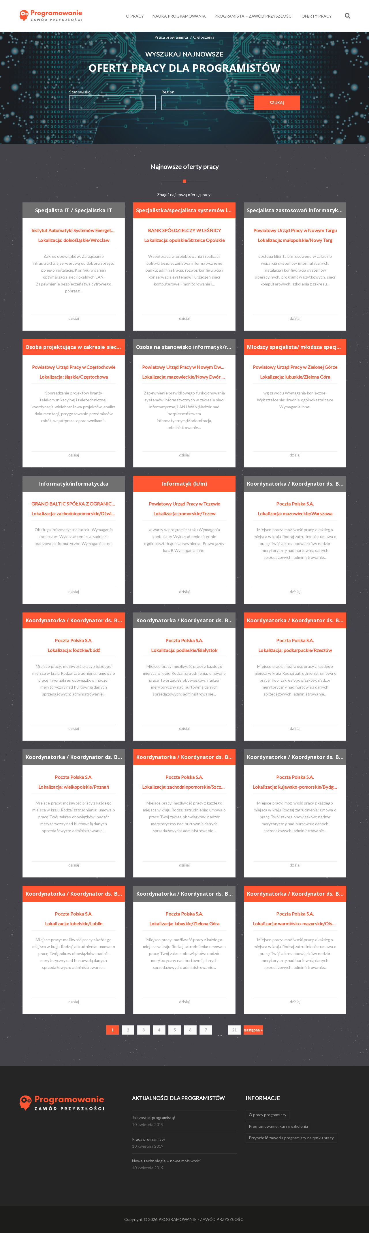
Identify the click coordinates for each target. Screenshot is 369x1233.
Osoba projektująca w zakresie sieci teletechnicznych (74, 347)
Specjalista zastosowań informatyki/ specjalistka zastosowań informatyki (295, 210)
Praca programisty (148, 1139)
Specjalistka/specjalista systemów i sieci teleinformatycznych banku (184, 210)
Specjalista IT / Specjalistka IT (73, 210)
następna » (253, 1030)
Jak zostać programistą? (154, 1117)
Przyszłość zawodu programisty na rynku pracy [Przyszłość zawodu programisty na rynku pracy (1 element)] (291, 1137)
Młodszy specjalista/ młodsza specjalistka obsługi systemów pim (295, 347)
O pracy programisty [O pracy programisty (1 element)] (267, 1114)
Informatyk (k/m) (184, 483)
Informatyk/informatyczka (73, 483)
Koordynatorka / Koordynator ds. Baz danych (295, 483)
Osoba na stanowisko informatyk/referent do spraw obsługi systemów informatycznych (184, 347)
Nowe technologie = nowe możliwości (166, 1160)
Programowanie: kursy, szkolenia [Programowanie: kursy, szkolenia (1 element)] (278, 1126)
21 (234, 1030)
